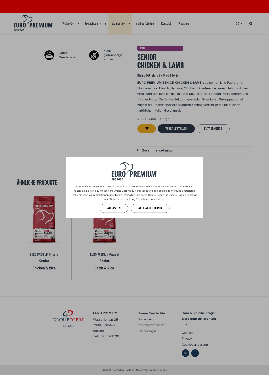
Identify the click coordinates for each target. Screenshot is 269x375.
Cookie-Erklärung (187, 195)
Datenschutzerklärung (122, 199)
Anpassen (114, 208)
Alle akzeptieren (150, 208)
